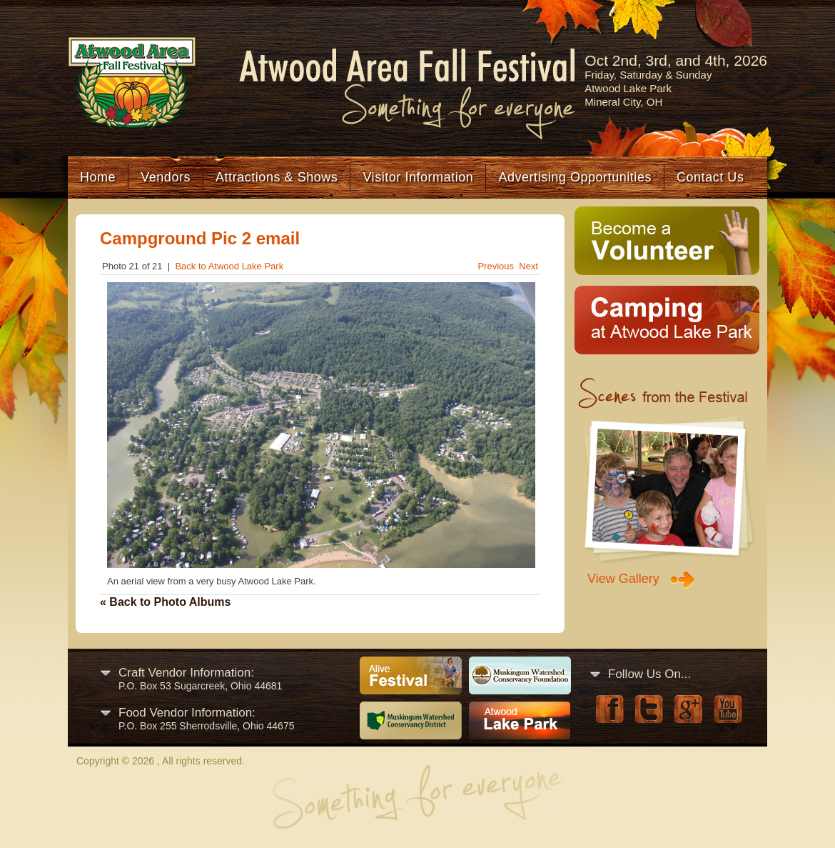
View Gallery (623, 579)
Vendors (166, 177)
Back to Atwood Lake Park (229, 266)
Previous (495, 266)
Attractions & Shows (277, 177)
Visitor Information (418, 177)
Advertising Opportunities (575, 177)
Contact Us (710, 177)
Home (98, 177)
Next (528, 266)
